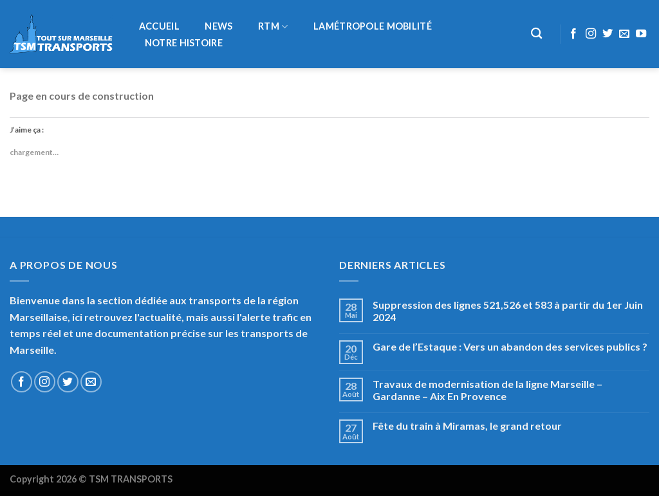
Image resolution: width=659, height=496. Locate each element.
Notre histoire (184, 43)
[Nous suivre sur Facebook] (573, 34)
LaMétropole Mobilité (372, 26)
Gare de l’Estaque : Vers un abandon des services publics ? (510, 346)
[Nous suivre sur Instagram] (591, 34)
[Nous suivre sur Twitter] (607, 34)
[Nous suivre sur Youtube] (641, 34)
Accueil (159, 26)
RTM (273, 27)
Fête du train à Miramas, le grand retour (467, 425)
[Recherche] (537, 34)
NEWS (218, 26)
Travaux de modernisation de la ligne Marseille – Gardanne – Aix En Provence (487, 390)
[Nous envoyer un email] (624, 34)
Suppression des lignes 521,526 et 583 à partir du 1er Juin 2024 (508, 311)
